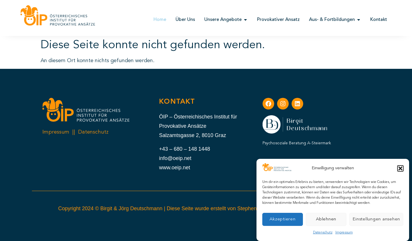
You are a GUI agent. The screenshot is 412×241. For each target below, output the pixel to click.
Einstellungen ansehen (376, 219)
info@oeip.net (175, 158)
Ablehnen (326, 219)
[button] (400, 169)
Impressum (344, 233)
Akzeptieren (282, 219)
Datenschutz (323, 233)
